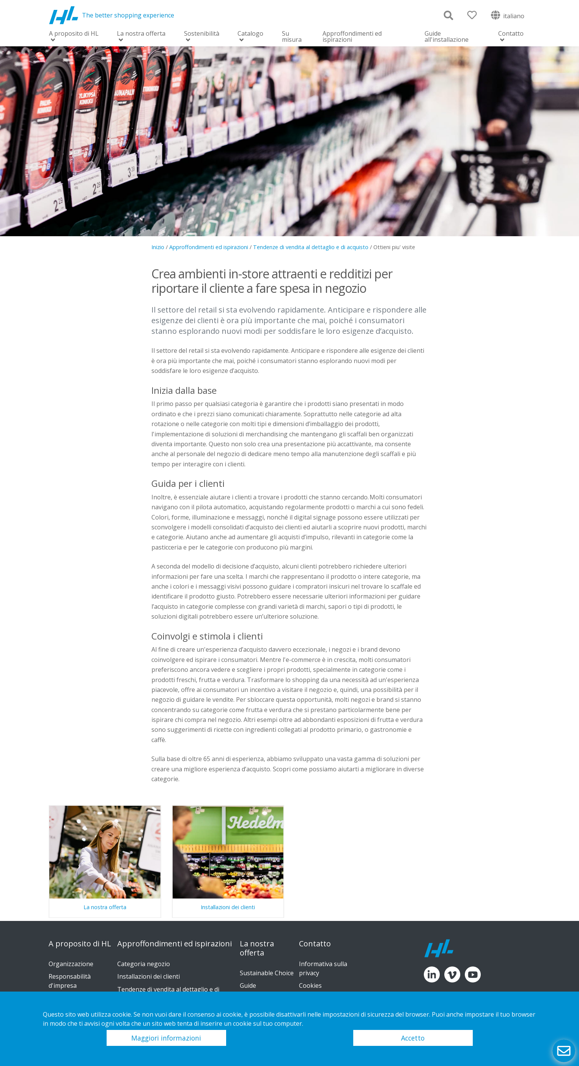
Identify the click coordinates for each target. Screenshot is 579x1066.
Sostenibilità (201, 34)
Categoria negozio (143, 964)
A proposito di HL (74, 34)
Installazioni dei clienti (148, 976)
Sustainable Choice (267, 973)
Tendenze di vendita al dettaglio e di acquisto (310, 247)
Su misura (292, 36)
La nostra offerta (141, 34)
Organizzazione (71, 964)
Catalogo (250, 34)
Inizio (157, 247)
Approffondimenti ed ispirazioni (352, 36)
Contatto (511, 34)
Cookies (310, 985)
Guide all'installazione (447, 36)
